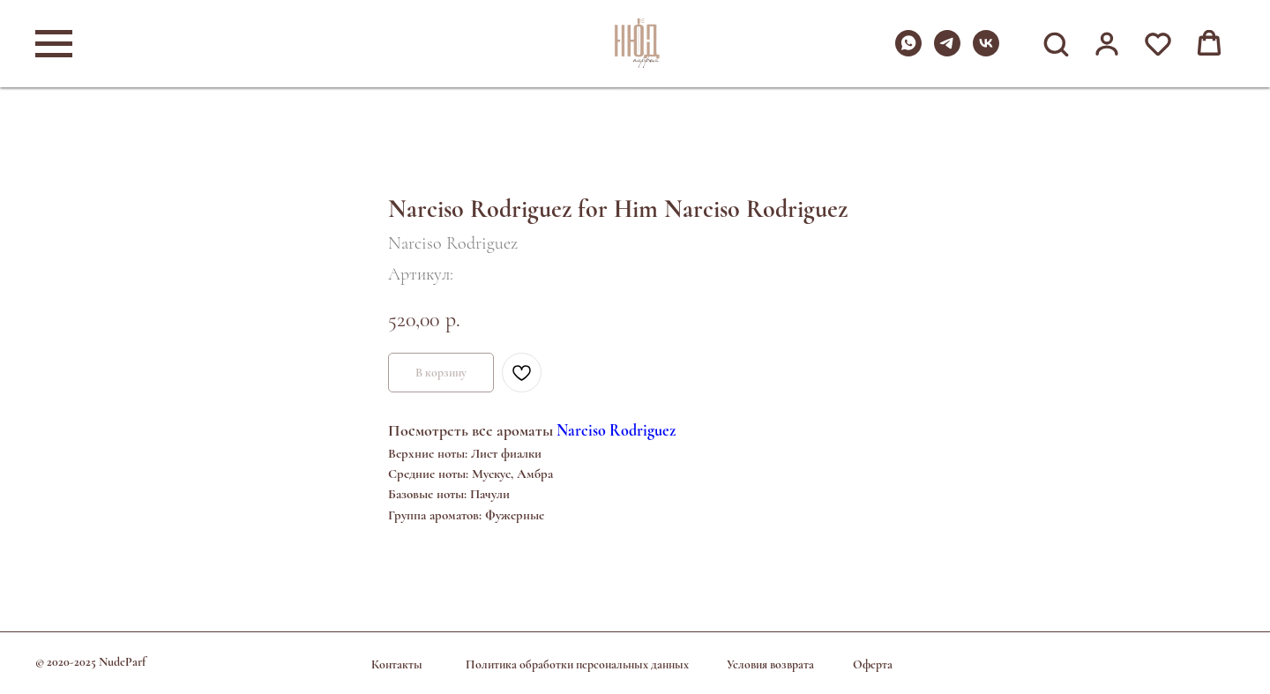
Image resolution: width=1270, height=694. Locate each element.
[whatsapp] (908, 51)
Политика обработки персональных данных (577, 664)
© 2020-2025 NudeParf (90, 661)
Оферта (873, 664)
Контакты (396, 664)
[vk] (986, 51)
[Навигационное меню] (53, 44)
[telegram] (947, 51)
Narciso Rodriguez (616, 430)
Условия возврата (770, 664)
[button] (1055, 43)
